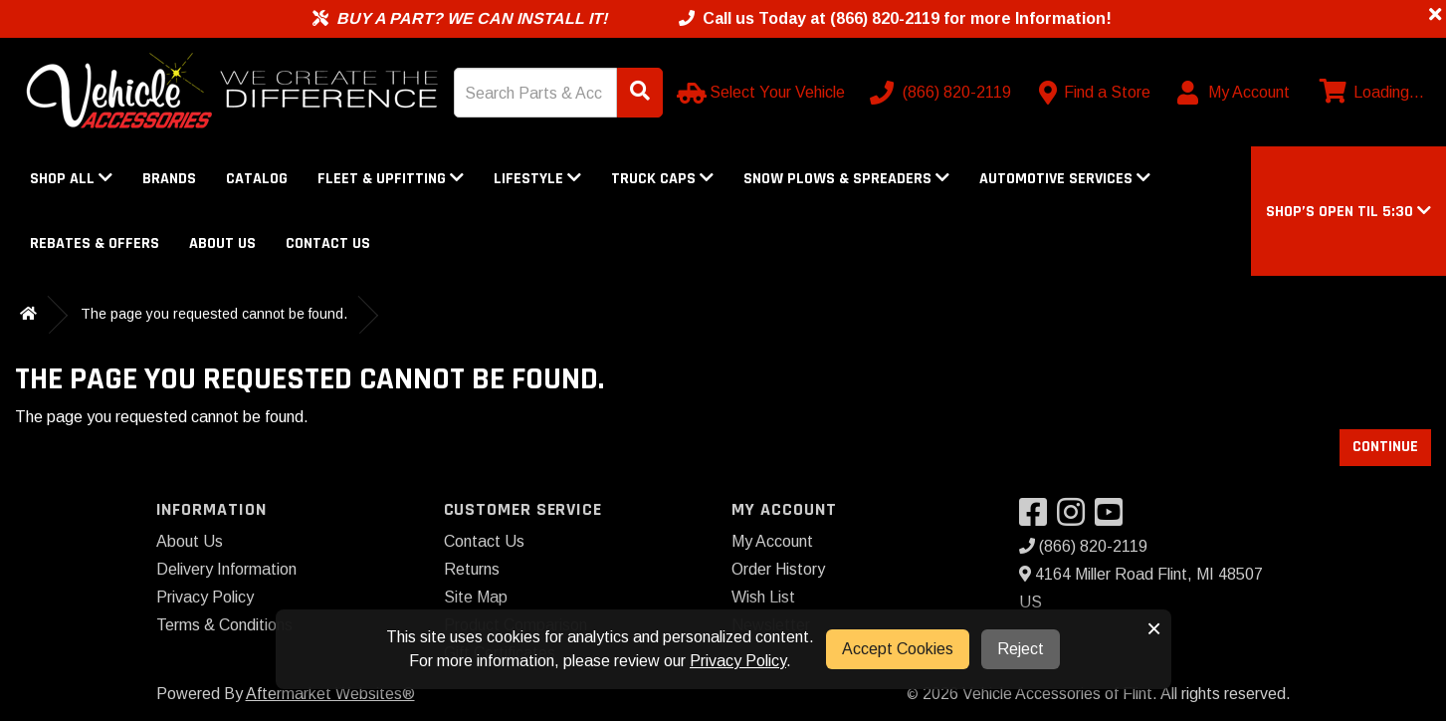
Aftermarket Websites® (330, 693)
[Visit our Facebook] (1038, 518)
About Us (222, 243)
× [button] (1153, 628)
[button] (1348, 211)
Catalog (257, 178)
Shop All (71, 178)
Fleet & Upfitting (390, 178)
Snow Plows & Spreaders (846, 178)
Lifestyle (537, 178)
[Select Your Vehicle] (763, 93)
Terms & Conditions (224, 624)
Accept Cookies (897, 648)
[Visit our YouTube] (1114, 518)
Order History (778, 569)
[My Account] (1234, 93)
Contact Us (328, 243)
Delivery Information (226, 569)
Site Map (476, 597)
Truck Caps (662, 178)
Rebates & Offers (94, 243)
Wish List (763, 597)
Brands (169, 178)
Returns (472, 569)
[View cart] (1369, 93)
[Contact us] (1095, 93)
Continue (1385, 446)
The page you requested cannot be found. (214, 314)
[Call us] (942, 93)
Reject (1020, 648)
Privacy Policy (205, 597)
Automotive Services (1064, 178)
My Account (772, 541)
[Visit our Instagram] (1076, 518)
